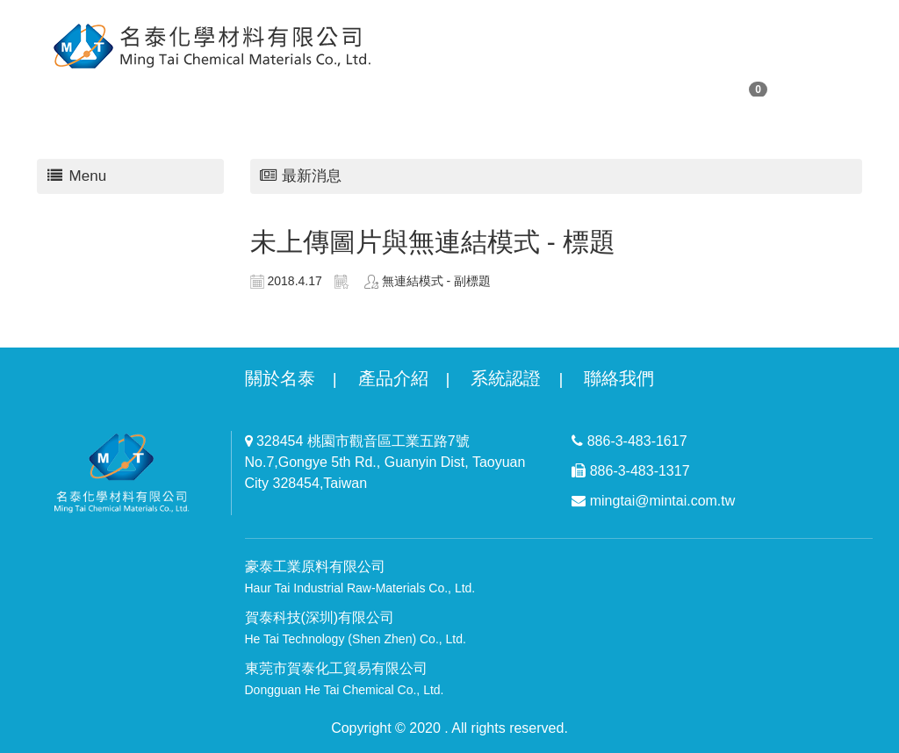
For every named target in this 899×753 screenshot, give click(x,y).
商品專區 (461, 87)
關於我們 (132, 87)
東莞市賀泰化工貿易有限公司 (344, 679)
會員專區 (304, 87)
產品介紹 (393, 378)
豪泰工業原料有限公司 (360, 577)
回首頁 (382, 87)
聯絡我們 (633, 87)
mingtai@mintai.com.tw (653, 500)
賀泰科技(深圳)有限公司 (355, 628)
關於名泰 (280, 378)
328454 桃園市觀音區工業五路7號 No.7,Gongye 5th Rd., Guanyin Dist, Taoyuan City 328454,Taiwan (385, 462)
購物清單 (218, 87)
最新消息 (547, 87)
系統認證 (506, 378)
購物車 (728, 88)
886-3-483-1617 (629, 441)
